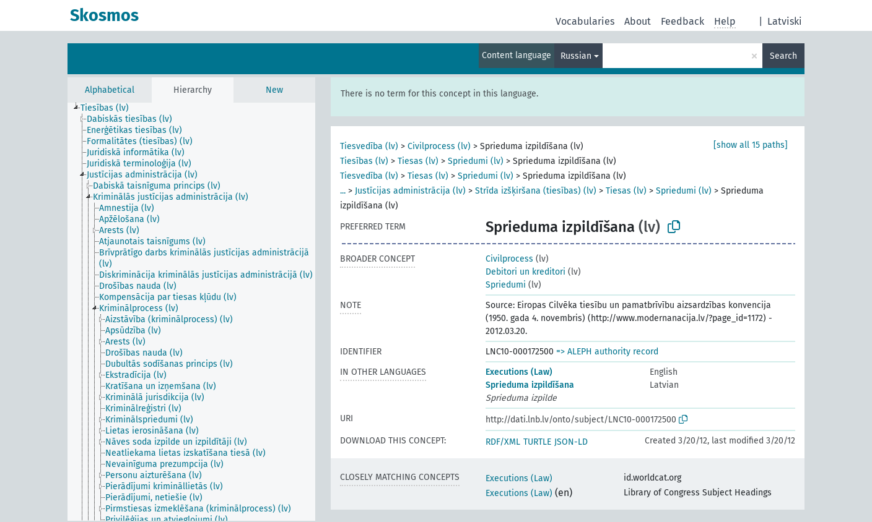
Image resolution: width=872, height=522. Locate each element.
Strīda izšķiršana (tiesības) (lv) (535, 191)
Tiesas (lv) (418, 161)
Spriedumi (506, 285)
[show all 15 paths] (750, 145)
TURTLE (537, 442)
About (637, 21)
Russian (575, 56)
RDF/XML (503, 442)
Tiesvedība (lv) (369, 146)
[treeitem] (110, 108)
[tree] (191, 312)
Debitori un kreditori (525, 272)
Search (783, 56)
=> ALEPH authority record (607, 351)
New (274, 90)
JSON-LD (571, 442)
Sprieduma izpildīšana (530, 385)
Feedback (682, 21)
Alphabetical (109, 90)
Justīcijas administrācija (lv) (410, 191)
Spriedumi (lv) (476, 161)
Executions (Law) (519, 372)
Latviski (784, 21)
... (343, 191)
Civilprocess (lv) (439, 146)
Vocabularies (585, 21)
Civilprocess (509, 259)
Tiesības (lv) (364, 161)
